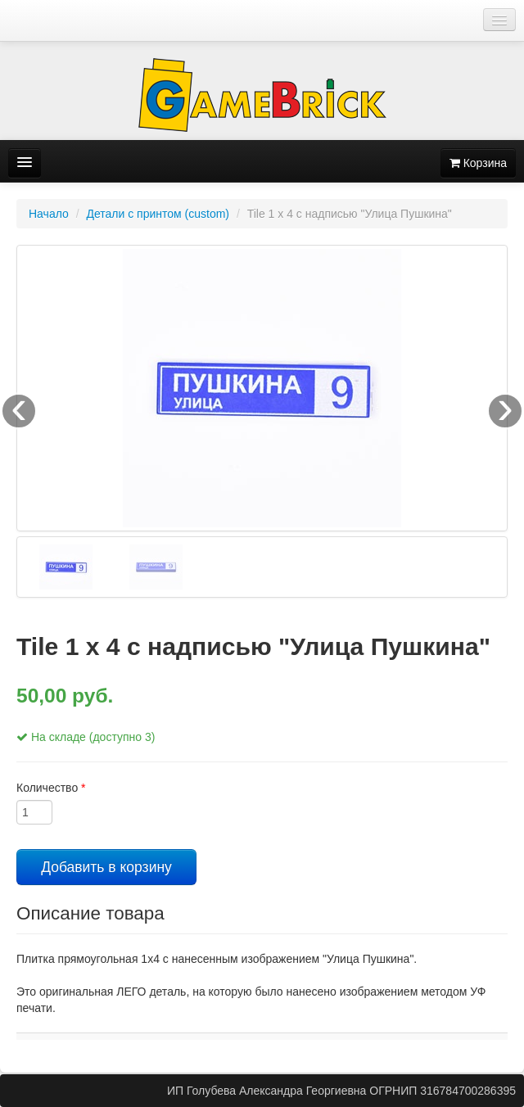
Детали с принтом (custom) (157, 213)
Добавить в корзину (106, 867)
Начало (49, 213)
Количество (51, 787)
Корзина (478, 162)
